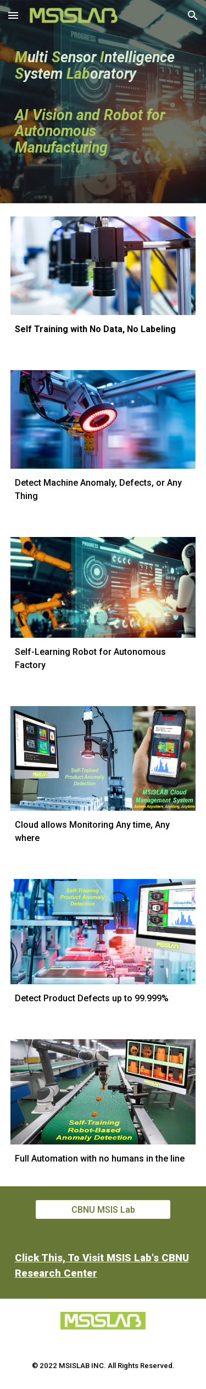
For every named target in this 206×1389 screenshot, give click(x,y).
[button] (13, 15)
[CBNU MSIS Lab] (103, 1210)
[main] (103, 101)
